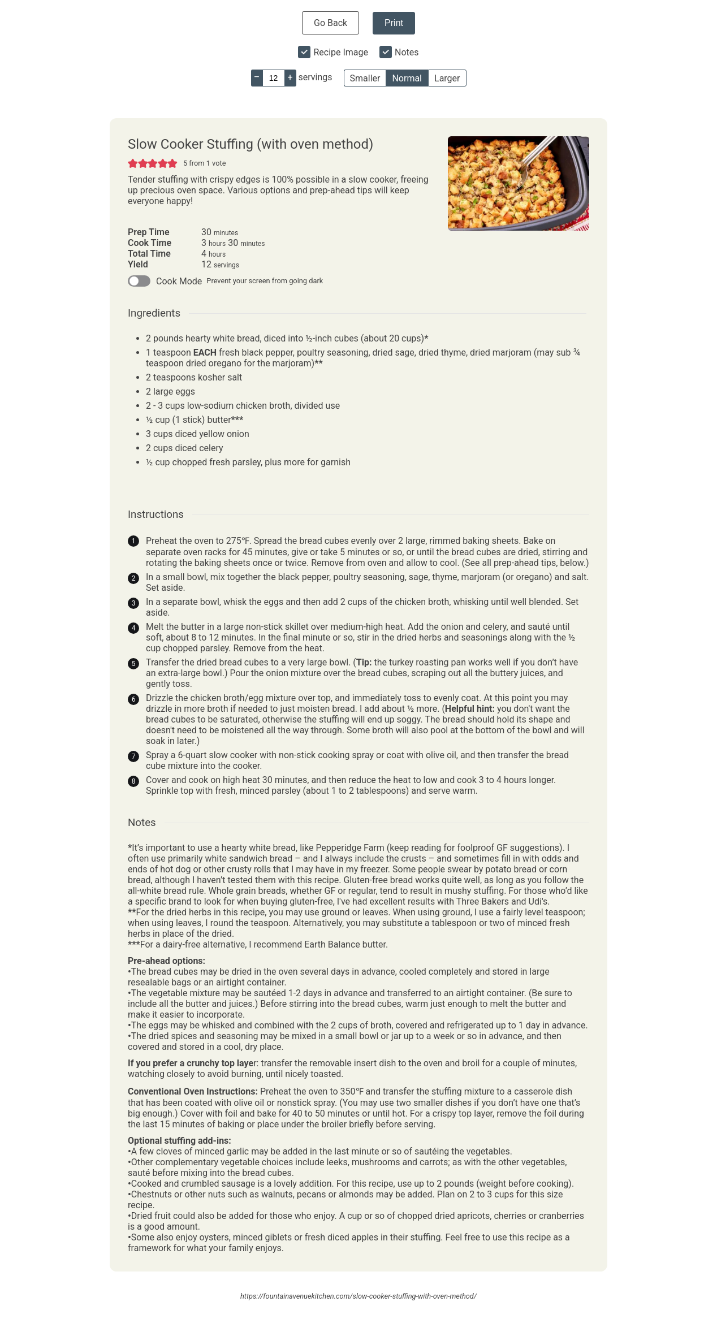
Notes (407, 52)
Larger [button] (447, 78)
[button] (133, 163)
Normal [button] (407, 78)
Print (394, 23)
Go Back (330, 23)
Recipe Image (340, 52)
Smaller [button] (365, 78)
